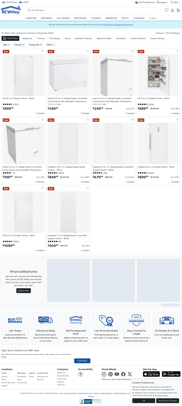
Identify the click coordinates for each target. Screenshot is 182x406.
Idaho (32, 373)
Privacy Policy (163, 395)
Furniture (31, 18)
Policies (96, 393)
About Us (61, 372)
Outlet (125, 18)
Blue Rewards (63, 376)
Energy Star (42, 33)
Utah (4, 373)
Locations (7, 369)
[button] (10, 38)
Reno (19, 379)
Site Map (91, 396)
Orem (4, 379)
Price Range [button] (55, 38)
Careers (60, 382)
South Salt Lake (8, 382)
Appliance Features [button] (83, 38)
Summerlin (22, 376)
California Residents (120, 393)
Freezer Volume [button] (157, 38)
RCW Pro (61, 385)
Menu (174, 2)
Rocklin (40, 379)
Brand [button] (67, 38)
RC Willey (6, 33)
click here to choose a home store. (118, 24)
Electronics (63, 18)
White (51, 33)
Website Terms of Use (85, 393)
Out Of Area (9, 2)
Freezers (32, 33)
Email (4, 357)
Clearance (139, 18)
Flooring (96, 18)
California (42, 373)
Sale (152, 18)
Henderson (22, 382)
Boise (31, 376)
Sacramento (42, 376)
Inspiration (111, 18)
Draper (4, 385)
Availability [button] (121, 38)
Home (61, 393)
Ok (144, 400)
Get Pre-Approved (145, 2)
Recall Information (71, 393)
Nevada (21, 373)
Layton (4, 376)
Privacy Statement (106, 393)
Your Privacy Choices (167, 400)
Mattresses (80, 18)
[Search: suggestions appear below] (92, 10)
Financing (61, 379)
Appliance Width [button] (104, 38)
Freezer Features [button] (138, 38)
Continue (82, 361)
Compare (40, 113)
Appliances (46, 18)
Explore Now (23, 290)
